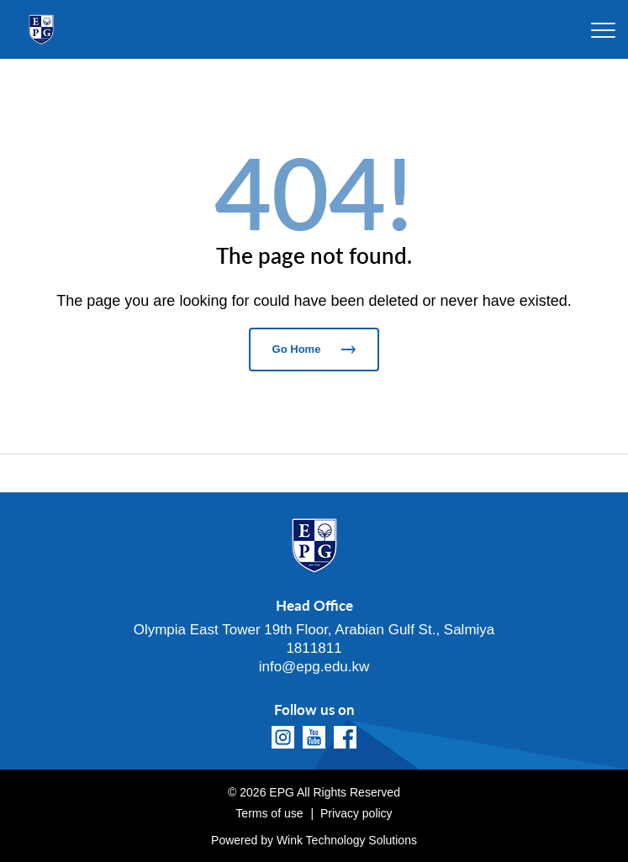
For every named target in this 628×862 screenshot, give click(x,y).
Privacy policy (356, 813)
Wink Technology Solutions (347, 840)
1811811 (313, 648)
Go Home (314, 349)
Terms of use (269, 813)
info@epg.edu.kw (314, 667)
